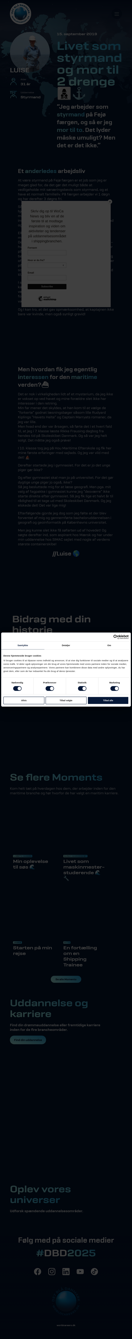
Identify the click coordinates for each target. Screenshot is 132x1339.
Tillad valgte (66, 700)
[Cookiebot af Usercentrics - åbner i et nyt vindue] (116, 637)
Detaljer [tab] (66, 645)
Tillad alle (108, 700)
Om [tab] (109, 645)
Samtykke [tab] (23, 645)
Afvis (24, 700)
